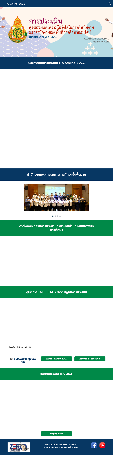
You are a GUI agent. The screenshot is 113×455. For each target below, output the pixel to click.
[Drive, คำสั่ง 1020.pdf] (73, 261)
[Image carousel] (56, 200)
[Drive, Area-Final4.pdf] (23, 322)
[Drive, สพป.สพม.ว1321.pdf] (39, 261)
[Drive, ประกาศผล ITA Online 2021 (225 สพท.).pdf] (39, 402)
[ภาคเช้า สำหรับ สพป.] (56, 359)
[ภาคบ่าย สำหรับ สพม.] (90, 359)
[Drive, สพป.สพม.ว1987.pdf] (56, 118)
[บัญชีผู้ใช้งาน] (56, 433)
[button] (110, 4)
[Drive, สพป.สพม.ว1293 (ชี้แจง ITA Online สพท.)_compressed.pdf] (89, 322)
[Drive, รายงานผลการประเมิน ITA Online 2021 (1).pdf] (73, 402)
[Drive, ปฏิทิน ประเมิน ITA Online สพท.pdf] (56, 322)
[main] (56, 63)
